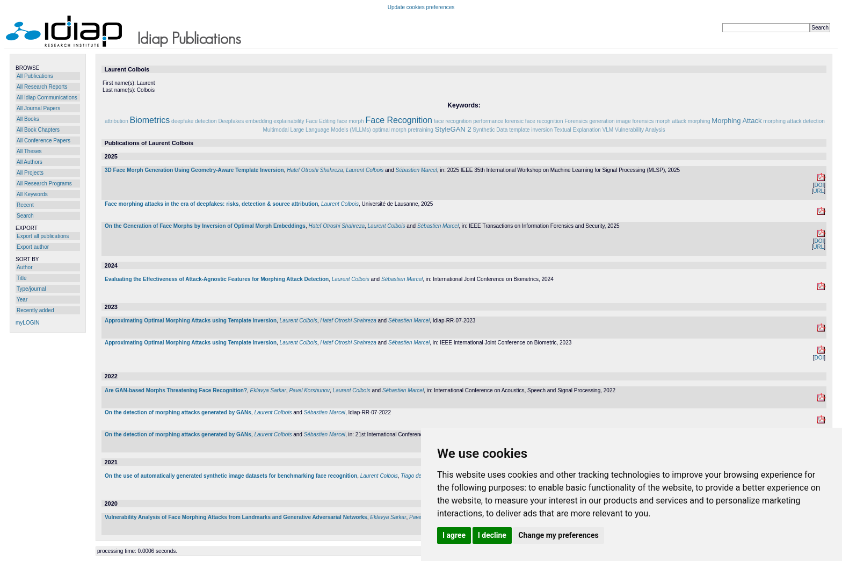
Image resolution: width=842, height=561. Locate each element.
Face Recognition (398, 120)
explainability (288, 121)
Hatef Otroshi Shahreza (315, 170)
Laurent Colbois (364, 170)
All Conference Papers (43, 140)
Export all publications (43, 236)
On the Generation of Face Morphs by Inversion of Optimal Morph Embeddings (205, 226)
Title (22, 278)
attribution (116, 121)
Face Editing (321, 121)
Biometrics (150, 120)
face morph (350, 121)
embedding (258, 121)
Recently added (35, 310)
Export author (33, 247)
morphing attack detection (794, 121)
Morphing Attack (736, 121)
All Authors (29, 162)
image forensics (635, 121)
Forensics (575, 121)
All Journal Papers (38, 108)
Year (22, 300)
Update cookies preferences (421, 7)
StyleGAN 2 (453, 129)
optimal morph (389, 130)
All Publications (35, 76)
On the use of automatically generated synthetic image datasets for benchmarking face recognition (231, 476)
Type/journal (31, 289)
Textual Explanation (577, 130)
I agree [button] (454, 535)
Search (25, 216)
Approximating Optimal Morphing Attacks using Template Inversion (191, 320)
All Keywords (32, 194)
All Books (28, 119)
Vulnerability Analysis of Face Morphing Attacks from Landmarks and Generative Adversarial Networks (236, 517)
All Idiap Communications (47, 97)
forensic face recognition (534, 121)
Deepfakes (231, 121)
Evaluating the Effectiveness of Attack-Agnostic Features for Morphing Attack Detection (217, 279)
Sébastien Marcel (416, 170)
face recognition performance (469, 121)
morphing (699, 121)
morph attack (670, 121)
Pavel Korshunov (309, 390)
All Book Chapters (38, 130)
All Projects (30, 173)
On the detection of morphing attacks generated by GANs (178, 412)
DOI (819, 185)
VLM (608, 130)
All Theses (29, 151)
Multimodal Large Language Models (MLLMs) (317, 130)
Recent (25, 205)
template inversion (531, 130)
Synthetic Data (490, 130)
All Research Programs (44, 183)
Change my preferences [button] (558, 535)
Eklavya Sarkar (268, 390)
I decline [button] (492, 535)
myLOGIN (27, 323)
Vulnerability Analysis (640, 130)
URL (818, 191)
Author (24, 267)
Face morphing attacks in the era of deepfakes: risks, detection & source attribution (211, 204)
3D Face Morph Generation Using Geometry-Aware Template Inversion (194, 170)
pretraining (420, 130)
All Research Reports (42, 87)
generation (601, 121)
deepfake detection (194, 121)
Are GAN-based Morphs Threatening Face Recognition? (176, 390)
